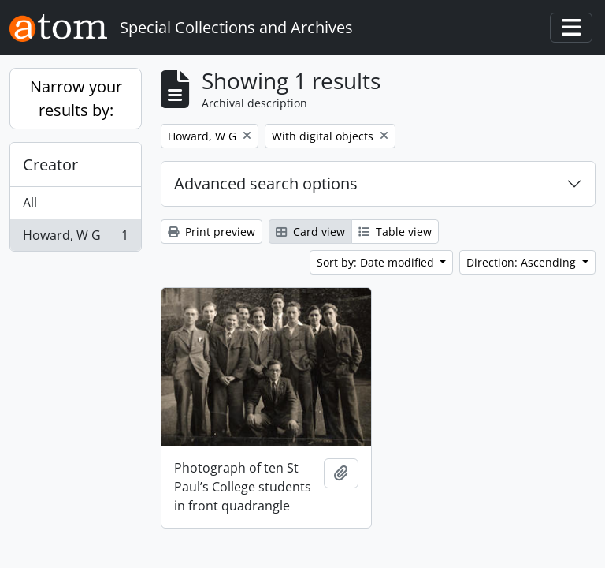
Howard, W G (75, 238)
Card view (310, 231)
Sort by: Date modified (377, 262)
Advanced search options (266, 183)
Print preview (211, 231)
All (30, 202)
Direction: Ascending (522, 262)
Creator (50, 164)
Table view (395, 231)
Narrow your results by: (76, 98)
